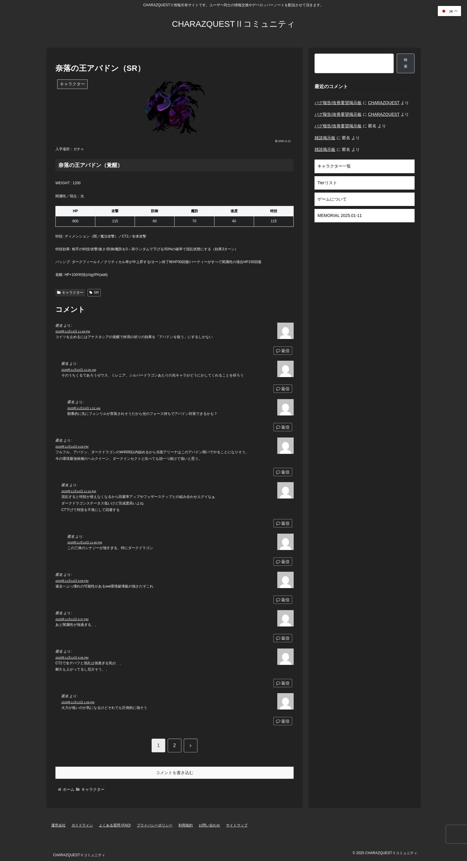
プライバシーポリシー (154, 825)
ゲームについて (332, 199)
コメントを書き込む (174, 772)
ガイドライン (82, 825)
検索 (405, 63)
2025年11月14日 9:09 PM (71, 580)
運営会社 (58, 825)
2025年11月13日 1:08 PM (77, 702)
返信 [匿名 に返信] (282, 350)
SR (94, 292)
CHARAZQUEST (384, 102)
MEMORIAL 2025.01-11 (339, 215)
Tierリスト (327, 182)
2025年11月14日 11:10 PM (78, 491)
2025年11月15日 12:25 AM (78, 369)
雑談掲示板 (325, 137)
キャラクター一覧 (334, 166)
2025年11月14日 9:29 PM (71, 446)
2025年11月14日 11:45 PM (84, 542)
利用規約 (185, 825)
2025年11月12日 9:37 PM (71, 619)
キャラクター (70, 292)
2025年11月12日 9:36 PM (71, 657)
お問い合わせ (209, 825)
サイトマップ (236, 825)
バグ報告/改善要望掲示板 (338, 102)
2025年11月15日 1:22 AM (83, 408)
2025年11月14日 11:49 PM (72, 331)
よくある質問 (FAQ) (115, 825)
